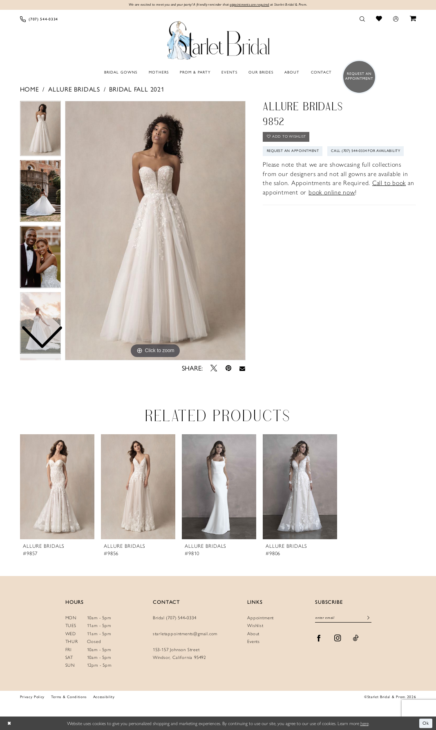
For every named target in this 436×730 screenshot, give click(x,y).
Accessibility (104, 697)
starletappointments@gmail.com (185, 633)
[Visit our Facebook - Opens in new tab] (319, 639)
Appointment (260, 617)
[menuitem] (39, 19)
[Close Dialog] (9, 723)
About (253, 633)
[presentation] (57, 486)
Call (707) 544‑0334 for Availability (306, 167)
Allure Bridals (74, 90)
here (364, 723)
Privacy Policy (32, 697)
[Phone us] (39, 19)
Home (29, 90)
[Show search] (362, 19)
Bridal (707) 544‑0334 (175, 617)
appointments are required (251, 4)
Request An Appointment (295, 152)
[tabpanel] (155, 230)
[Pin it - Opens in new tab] (228, 368)
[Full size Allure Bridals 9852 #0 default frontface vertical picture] (155, 230)
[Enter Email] (343, 618)
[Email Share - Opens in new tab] (242, 369)
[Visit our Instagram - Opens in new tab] (338, 639)
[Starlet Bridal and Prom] (218, 39)
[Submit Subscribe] (369, 618)
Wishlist (255, 626)
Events (253, 641)
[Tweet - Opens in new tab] (213, 368)
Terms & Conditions (69, 697)
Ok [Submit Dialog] (426, 723)
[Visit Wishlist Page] (379, 19)
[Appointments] (357, 76)
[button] (396, 19)
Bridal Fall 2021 (136, 90)
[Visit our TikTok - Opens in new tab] (356, 639)
